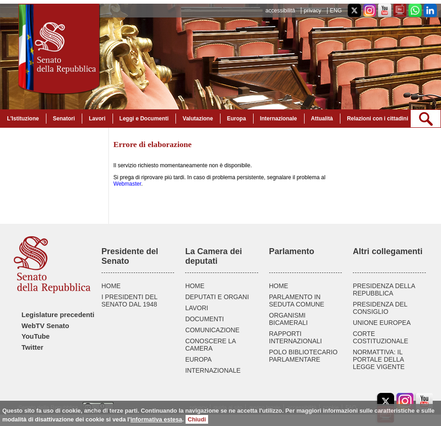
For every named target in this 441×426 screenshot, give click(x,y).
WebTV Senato (45, 325)
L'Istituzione (23, 118)
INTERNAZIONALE (213, 370)
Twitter (33, 347)
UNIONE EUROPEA (382, 322)
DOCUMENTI (204, 319)
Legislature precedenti (58, 314)
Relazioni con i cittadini (377, 118)
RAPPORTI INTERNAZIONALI (295, 337)
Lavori (97, 118)
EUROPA (198, 359)
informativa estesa (156, 419)
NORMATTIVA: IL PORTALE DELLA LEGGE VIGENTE (379, 359)
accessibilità (280, 10)
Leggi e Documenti (144, 118)
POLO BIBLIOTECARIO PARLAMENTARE (303, 355)
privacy (312, 10)
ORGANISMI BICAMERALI (288, 319)
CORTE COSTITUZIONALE (380, 337)
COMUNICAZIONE (212, 330)
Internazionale (278, 118)
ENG (336, 10)
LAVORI (196, 308)
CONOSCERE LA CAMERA (210, 344)
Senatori (64, 118)
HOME (111, 286)
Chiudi (197, 419)
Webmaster (127, 184)
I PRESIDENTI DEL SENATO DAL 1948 (130, 300)
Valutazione (198, 118)
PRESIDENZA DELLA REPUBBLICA (384, 289)
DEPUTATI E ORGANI (217, 297)
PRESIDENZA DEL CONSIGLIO (380, 308)
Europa (236, 118)
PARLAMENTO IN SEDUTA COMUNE (296, 300)
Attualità (322, 118)
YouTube (36, 336)
